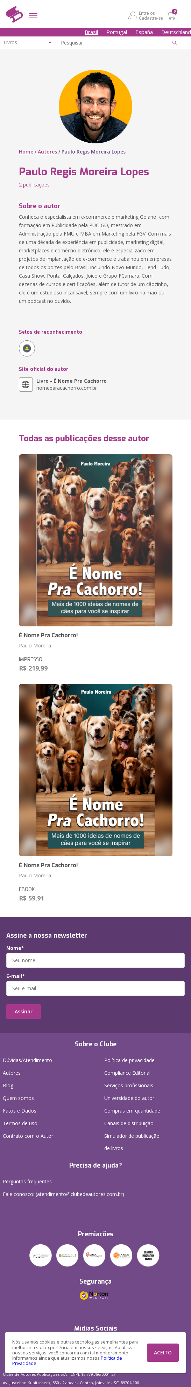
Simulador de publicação (132, 1143)
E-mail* (15, 976)
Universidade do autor (129, 1098)
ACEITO (163, 1352)
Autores (47, 151)
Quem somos (18, 1098)
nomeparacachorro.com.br (71, 384)
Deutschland (176, 31)
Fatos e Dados (19, 1110)
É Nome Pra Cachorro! (48, 635)
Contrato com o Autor (28, 1136)
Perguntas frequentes (27, 1181)
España (144, 31)
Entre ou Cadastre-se (151, 15)
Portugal (116, 31)
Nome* (15, 948)
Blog (8, 1085)
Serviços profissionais (128, 1085)
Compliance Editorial (127, 1072)
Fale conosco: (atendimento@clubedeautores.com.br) (63, 1194)
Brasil (91, 31)
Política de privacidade (129, 1060)
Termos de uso (20, 1123)
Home (26, 151)
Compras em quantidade (132, 1110)
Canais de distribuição (129, 1123)
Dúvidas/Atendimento (27, 1060)
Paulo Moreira (35, 645)
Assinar (24, 1011)
